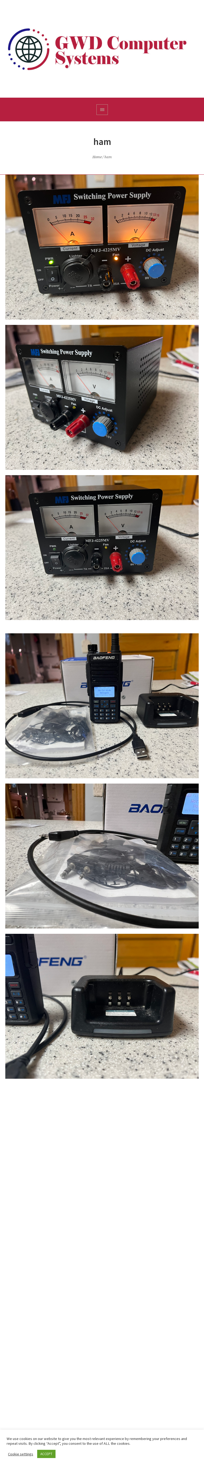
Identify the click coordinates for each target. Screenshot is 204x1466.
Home (97, 157)
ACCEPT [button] (46, 1454)
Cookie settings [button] (20, 1454)
